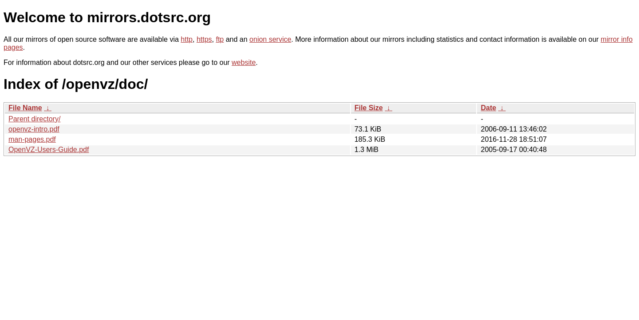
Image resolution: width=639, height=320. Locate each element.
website (244, 62)
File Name (25, 108)
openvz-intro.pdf (33, 129)
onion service (270, 39)
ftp (220, 39)
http (187, 39)
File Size (369, 108)
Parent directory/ (34, 119)
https (204, 39)
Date (488, 108)
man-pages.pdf (32, 139)
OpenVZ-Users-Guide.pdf (48, 149)
